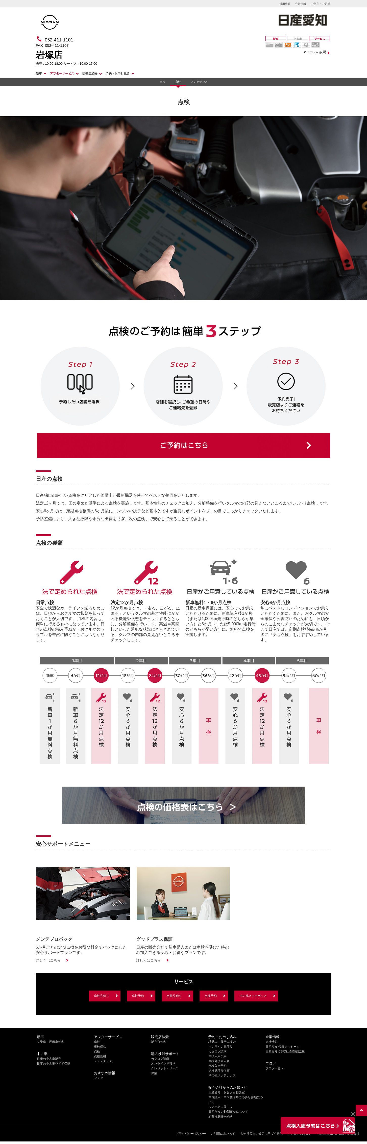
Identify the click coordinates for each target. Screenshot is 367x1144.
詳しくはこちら (48, 960)
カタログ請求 (160, 1059)
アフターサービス (62, 73)
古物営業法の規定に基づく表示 (261, 1133)
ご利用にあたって (223, 1133)
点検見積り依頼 (219, 1070)
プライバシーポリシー (191, 1133)
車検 (162, 81)
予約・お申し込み (118, 73)
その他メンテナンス (253, 996)
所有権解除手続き (220, 1116)
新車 (39, 73)
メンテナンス (199, 81)
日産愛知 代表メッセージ (282, 1046)
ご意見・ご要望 (320, 3)
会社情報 (300, 3)
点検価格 (100, 1056)
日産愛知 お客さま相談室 (226, 1092)
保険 (154, 1073)
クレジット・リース (164, 1068)
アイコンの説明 (314, 52)
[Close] (353, 1114)
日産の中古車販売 (49, 1059)
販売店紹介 (89, 73)
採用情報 (284, 3)
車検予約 (138, 996)
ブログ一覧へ (274, 1068)
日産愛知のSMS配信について (228, 1111)
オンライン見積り (163, 1063)
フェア (98, 1078)
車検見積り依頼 (219, 1061)
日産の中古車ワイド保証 (53, 1063)
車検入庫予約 (217, 1056)
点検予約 (211, 996)
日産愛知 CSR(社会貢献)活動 (285, 1051)
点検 (178, 81)
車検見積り (101, 996)
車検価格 (100, 1046)
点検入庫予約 (217, 1066)
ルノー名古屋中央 (220, 1107)
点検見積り (174, 996)
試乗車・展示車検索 (50, 1042)
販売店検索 (158, 1042)
